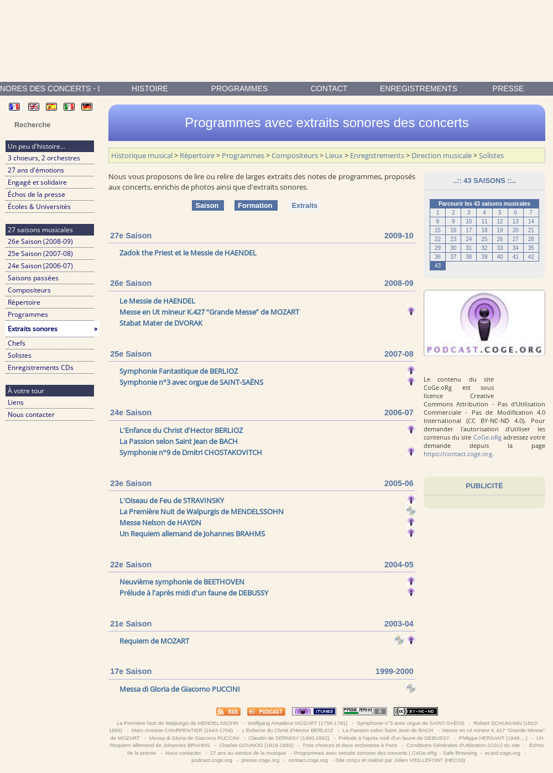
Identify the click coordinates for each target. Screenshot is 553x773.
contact (329, 88)
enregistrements (418, 88)
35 (531, 248)
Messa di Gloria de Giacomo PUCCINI (179, 689)
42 (531, 257)
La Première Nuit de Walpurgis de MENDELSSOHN (201, 511)
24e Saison (131, 412)
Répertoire (24, 302)
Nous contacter (31, 414)
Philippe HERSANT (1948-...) (493, 738)
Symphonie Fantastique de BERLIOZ (178, 371)
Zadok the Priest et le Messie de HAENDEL (188, 253)
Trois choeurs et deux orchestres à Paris (350, 745)
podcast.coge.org (212, 760)
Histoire (150, 88)
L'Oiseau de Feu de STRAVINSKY (171, 500)
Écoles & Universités (39, 206)
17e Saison (131, 671)
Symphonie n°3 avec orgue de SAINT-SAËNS (191, 382)
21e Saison (131, 623)
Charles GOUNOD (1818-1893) (256, 745)
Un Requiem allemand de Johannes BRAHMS (192, 534)
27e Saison (131, 235)
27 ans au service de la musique (248, 753)
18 (484, 230)
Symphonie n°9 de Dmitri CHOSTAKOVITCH (190, 452)
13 (516, 221)
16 (453, 230)
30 (453, 248)
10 (469, 221)
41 (516, 257)
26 (500, 239)
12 (500, 221)
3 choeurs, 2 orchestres (44, 158)
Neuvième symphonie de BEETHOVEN (181, 582)
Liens (16, 402)
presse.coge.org (260, 760)
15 (438, 230)
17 (469, 230)
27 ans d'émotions (36, 170)
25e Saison (131, 353)
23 (453, 239)
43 (438, 266)
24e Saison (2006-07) (40, 265)
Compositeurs (29, 290)
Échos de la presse (36, 194)
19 (500, 230)
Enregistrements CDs (41, 367)
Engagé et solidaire (37, 182)
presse (508, 88)
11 (484, 221)
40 (500, 257)
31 (469, 248)
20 (516, 230)
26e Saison (131, 283)
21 (531, 230)
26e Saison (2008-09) (40, 241)
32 (484, 248)
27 (516, 239)
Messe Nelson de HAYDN (160, 522)
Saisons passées (33, 278)
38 (469, 257)
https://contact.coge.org (458, 454)
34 (516, 248)
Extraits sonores (52, 328)
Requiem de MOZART (154, 641)
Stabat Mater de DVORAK (160, 323)
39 (484, 257)
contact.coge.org (308, 760)
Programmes (239, 88)
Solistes (20, 355)
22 (438, 239)
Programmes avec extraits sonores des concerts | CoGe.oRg (365, 753)
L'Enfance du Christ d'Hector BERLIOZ (181, 430)
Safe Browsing (460, 753)
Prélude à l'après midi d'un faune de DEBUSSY (193, 593)
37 (453, 257)
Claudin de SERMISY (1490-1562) (289, 738)
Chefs (16, 343)
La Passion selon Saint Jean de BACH (178, 441)
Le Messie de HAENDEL (157, 301)
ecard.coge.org (502, 753)
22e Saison (131, 564)
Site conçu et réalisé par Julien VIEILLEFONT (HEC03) (400, 760)
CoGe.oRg (487, 437)
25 (484, 239)
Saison (208, 205)
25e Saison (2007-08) (40, 253)
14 (531, 221)
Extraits (304, 205)
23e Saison (131, 483)
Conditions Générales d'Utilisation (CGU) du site (463, 745)
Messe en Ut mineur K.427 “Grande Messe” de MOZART (209, 312)
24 (469, 239)
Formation (256, 205)
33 (500, 248)
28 (531, 239)
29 (438, 248)
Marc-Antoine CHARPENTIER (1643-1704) (182, 730)
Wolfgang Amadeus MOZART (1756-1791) (297, 723)
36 (438, 257)
